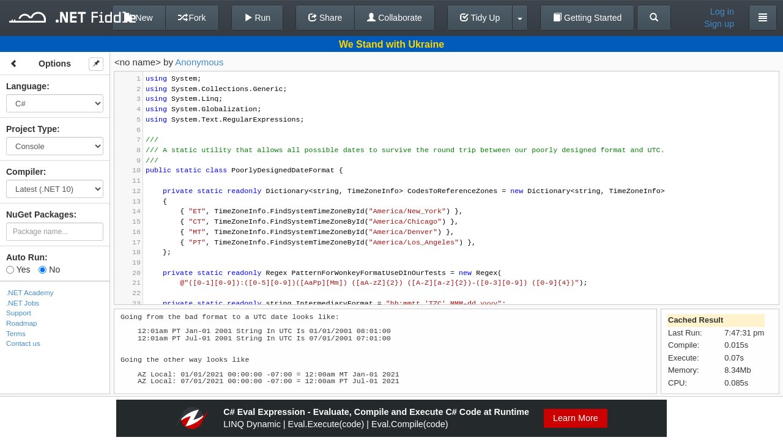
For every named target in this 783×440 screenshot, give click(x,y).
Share (325, 18)
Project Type (31, 129)
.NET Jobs (22, 303)
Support (18, 313)
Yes (18, 269)
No (49, 269)
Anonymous (199, 62)
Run (257, 18)
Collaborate (394, 18)
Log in (722, 11)
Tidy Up (480, 18)
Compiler (24, 172)
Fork (192, 18)
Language (26, 86)
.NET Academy (30, 292)
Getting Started (587, 18)
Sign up (719, 24)
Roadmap (21, 323)
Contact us (23, 343)
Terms (16, 333)
